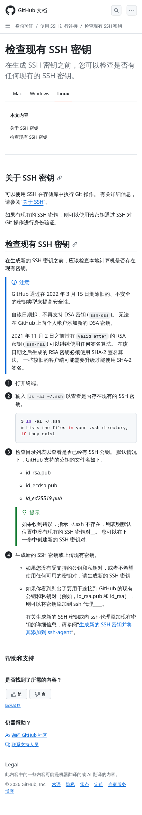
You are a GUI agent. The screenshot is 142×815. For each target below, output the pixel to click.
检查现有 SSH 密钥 (103, 26)
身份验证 (24, 26)
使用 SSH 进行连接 (59, 26)
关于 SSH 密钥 (33, 177)
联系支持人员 (22, 744)
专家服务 (117, 784)
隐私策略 (13, 705)
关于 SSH (33, 201)
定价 (98, 784)
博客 (9, 791)
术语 (56, 784)
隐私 (70, 784)
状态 (84, 784)
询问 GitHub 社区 (26, 735)
